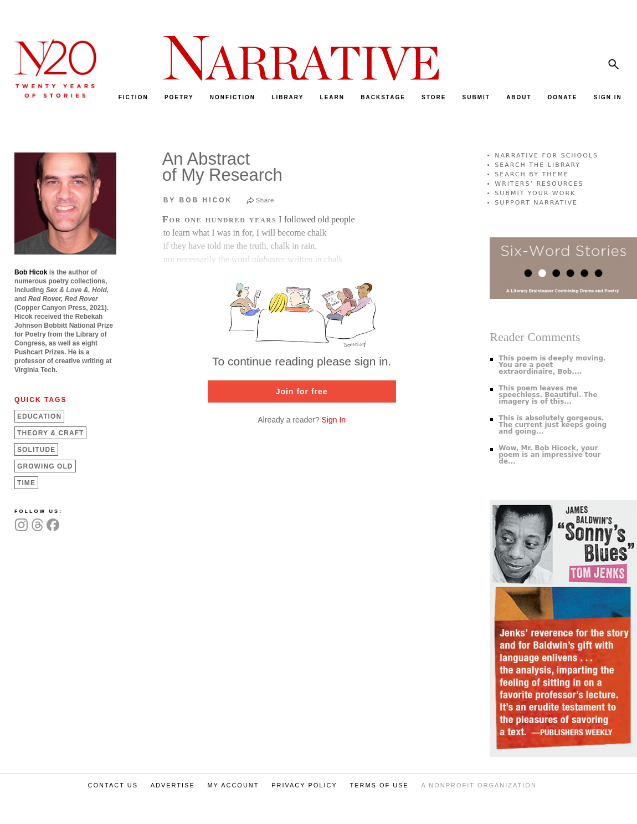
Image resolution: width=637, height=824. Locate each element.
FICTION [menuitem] (133, 97)
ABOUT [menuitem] (519, 97)
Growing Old (45, 466)
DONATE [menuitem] (562, 97)
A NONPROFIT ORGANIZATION (479, 785)
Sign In (333, 419)
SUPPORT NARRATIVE (536, 202)
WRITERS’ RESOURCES (539, 183)
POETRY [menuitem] (179, 97)
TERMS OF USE (379, 785)
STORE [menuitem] (434, 97)
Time (26, 483)
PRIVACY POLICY (304, 785)
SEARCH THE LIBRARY (538, 165)
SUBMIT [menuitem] (476, 97)
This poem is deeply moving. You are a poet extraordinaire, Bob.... (552, 364)
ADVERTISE (173, 785)
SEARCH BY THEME (532, 174)
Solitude (36, 450)
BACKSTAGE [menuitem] (383, 97)
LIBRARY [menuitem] (287, 97)
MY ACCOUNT (233, 785)
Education (39, 416)
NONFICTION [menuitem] (232, 97)
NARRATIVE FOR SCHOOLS (546, 155)
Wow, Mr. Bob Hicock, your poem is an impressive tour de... (549, 454)
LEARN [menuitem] (332, 97)
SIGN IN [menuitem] (608, 97)
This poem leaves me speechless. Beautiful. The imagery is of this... (548, 394)
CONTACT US (113, 785)
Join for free (302, 391)
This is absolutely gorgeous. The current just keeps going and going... (553, 424)
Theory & (50, 433)
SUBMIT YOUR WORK (535, 193)
